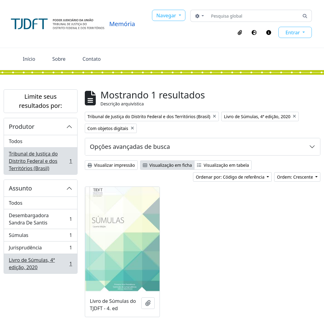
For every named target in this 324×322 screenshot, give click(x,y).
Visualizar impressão (111, 165)
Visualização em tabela (223, 165)
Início (29, 59)
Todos (15, 141)
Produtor (21, 126)
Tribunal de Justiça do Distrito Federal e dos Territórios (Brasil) (40, 161)
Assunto (20, 188)
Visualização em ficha (167, 165)
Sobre (59, 59)
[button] (240, 32)
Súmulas (40, 236)
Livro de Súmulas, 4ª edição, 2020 (40, 264)
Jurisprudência (40, 249)
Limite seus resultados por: (40, 101)
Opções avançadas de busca (130, 146)
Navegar (166, 15)
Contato (92, 59)
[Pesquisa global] (253, 16)
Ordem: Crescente (295, 177)
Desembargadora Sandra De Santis (40, 219)
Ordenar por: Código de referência (231, 177)
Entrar (293, 32)
